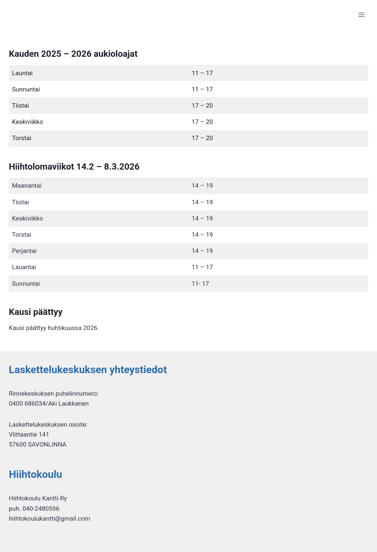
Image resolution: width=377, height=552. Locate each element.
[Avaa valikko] (361, 14)
